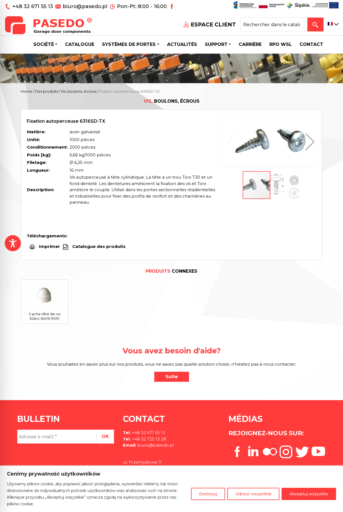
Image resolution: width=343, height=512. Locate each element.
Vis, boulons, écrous (78, 91)
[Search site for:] (273, 24)
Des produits (46, 91)
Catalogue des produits (98, 246)
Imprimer (49, 246)
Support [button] (216, 44)
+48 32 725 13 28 (148, 439)
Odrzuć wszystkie (253, 493)
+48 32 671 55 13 (33, 6)
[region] (171, 489)
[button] (308, 141)
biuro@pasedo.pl (85, 6)
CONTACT (311, 44)
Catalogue (79, 44)
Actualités (182, 44)
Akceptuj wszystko (309, 493)
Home (26, 91)
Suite (171, 376)
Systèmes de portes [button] (129, 44)
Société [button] (43, 44)
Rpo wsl (280, 44)
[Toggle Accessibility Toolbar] (12, 243)
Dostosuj (208, 493)
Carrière (250, 44)
